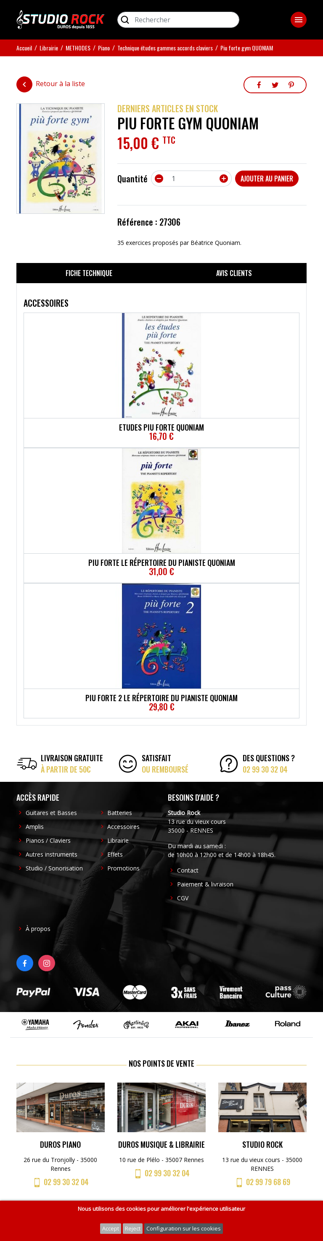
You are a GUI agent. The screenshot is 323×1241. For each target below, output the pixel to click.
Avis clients (234, 273)
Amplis (35, 827)
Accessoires (123, 827)
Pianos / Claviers (48, 840)
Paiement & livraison (205, 884)
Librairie (118, 840)
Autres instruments (51, 854)
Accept (110, 1228)
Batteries (119, 813)
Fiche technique (89, 273)
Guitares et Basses (51, 813)
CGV (182, 898)
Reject (132, 1228)
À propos (38, 929)
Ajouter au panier (267, 179)
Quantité (132, 178)
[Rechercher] (178, 20)
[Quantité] (191, 179)
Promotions (123, 868)
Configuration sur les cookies (183, 1228)
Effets (115, 854)
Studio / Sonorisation (54, 868)
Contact (188, 870)
